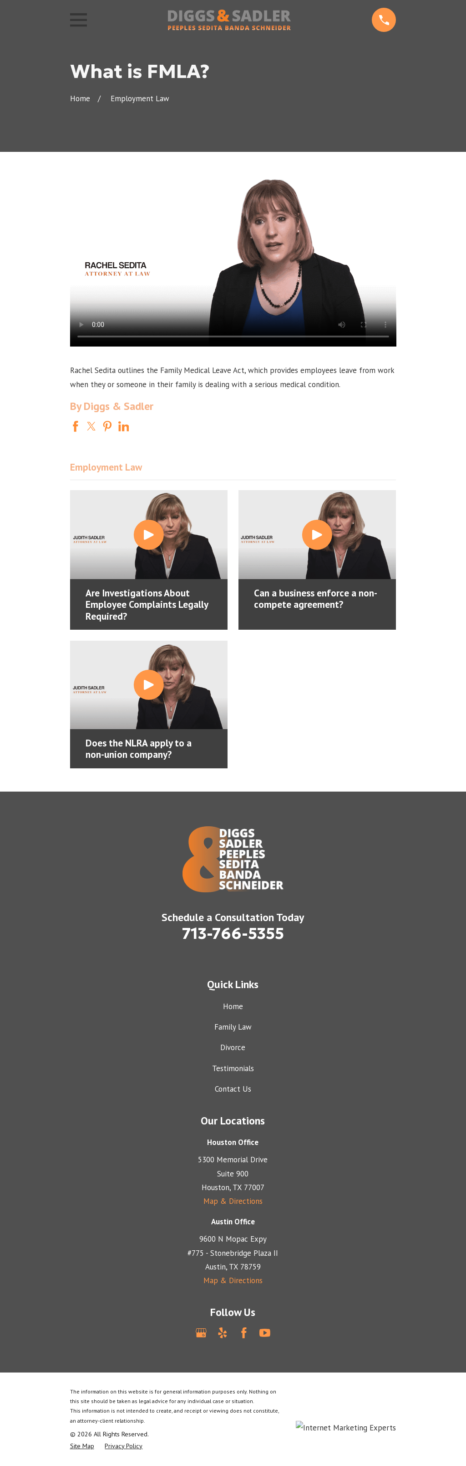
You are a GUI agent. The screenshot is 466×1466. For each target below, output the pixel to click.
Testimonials (233, 1068)
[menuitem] (82, 1446)
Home (233, 1006)
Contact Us (233, 1089)
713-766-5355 (233, 933)
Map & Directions (233, 1201)
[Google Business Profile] (201, 1332)
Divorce (232, 1047)
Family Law (233, 1027)
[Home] (229, 20)
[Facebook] (243, 1332)
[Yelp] (222, 1332)
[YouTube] (264, 1332)
